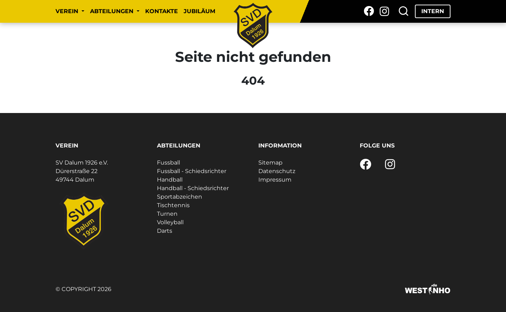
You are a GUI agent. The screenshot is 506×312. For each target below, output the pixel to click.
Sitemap (270, 162)
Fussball (168, 162)
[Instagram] (384, 11)
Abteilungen (112, 11)
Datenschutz (276, 171)
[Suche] (403, 11)
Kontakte (161, 11)
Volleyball (170, 222)
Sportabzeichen (179, 196)
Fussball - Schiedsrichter (191, 171)
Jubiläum (199, 11)
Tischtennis (173, 205)
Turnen (167, 213)
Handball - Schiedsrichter (193, 188)
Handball (170, 179)
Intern (432, 11)
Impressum (274, 179)
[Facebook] (369, 11)
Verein (68, 11)
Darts (164, 230)
